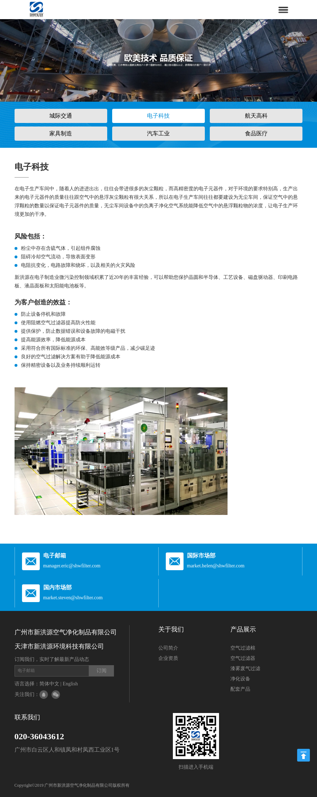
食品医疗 (256, 133)
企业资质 (168, 658)
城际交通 (60, 116)
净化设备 (240, 678)
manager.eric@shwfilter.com (71, 565)
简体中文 (49, 683)
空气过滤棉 (242, 648)
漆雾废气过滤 (245, 668)
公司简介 (168, 648)
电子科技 (158, 116)
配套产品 (240, 689)
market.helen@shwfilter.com (216, 565)
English (70, 683)
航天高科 (256, 116)
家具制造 (60, 133)
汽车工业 (158, 133)
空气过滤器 (242, 658)
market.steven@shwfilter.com (73, 597)
